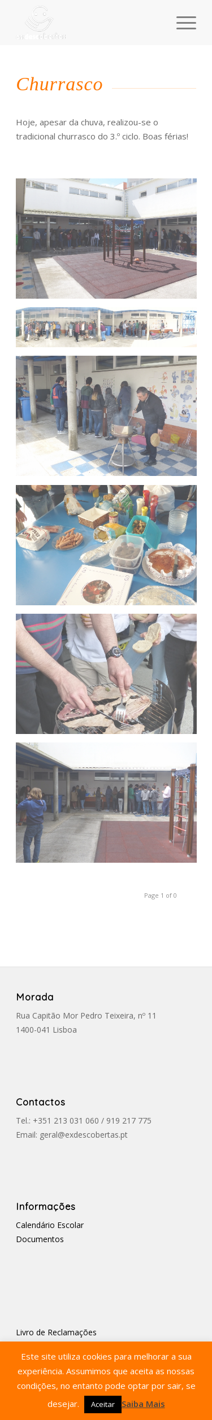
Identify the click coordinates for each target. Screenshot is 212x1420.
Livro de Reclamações (56, 1332)
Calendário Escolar (50, 1225)
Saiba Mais (143, 1403)
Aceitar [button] (103, 1404)
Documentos (40, 1239)
